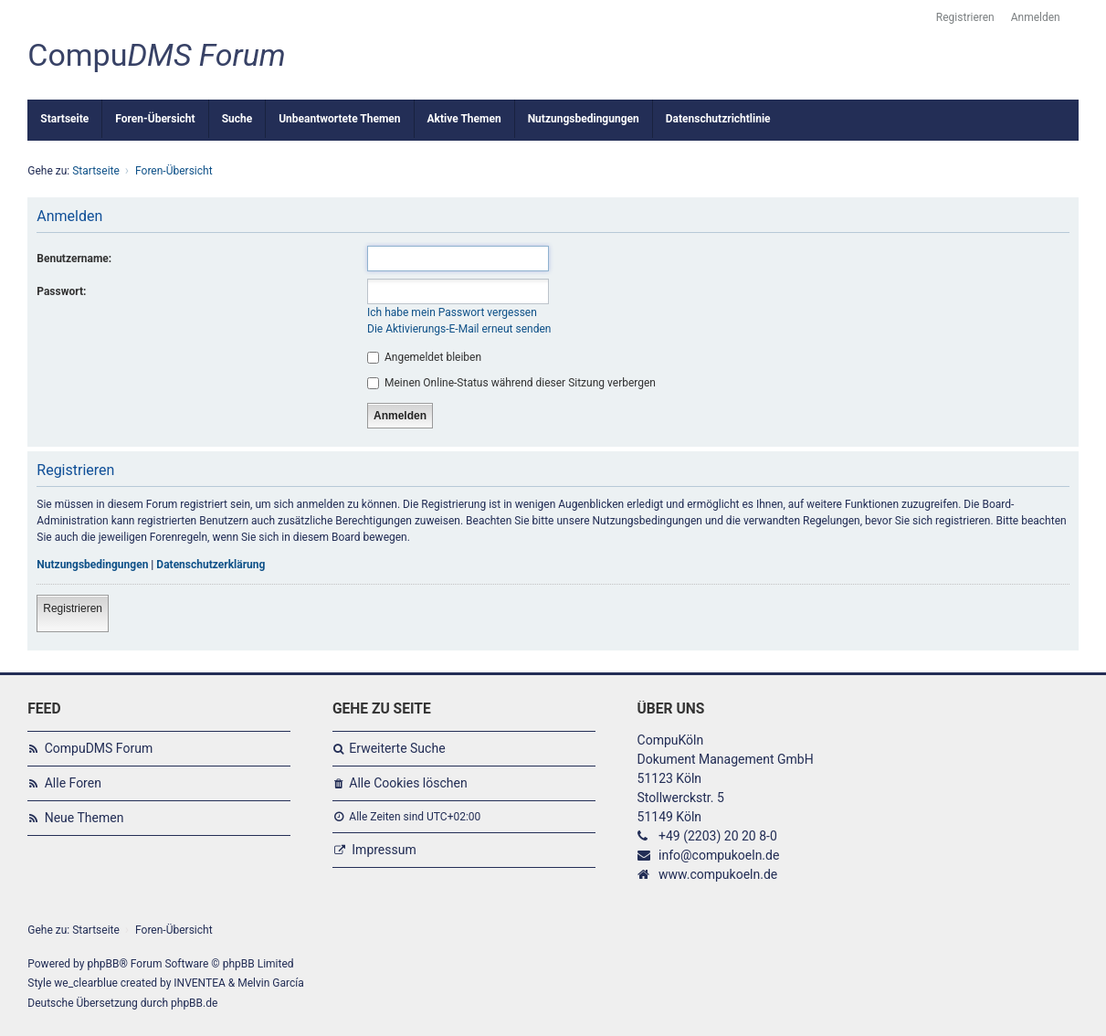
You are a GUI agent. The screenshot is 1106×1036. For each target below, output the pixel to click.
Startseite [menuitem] (64, 118)
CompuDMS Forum (99, 748)
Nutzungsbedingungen (92, 564)
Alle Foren (73, 783)
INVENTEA (199, 983)
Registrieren (72, 608)
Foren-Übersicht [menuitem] (155, 118)
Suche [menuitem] (237, 118)
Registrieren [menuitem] (965, 17)
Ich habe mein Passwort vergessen (452, 312)
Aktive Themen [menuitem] (464, 118)
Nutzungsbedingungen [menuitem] (583, 118)
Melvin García (270, 983)
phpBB (103, 963)
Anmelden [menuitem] (1035, 17)
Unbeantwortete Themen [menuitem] (339, 118)
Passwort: (61, 291)
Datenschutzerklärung (210, 564)
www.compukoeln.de (717, 874)
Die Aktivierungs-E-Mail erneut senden (459, 328)
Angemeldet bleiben (424, 357)
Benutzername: (74, 258)
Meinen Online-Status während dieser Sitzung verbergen (511, 382)
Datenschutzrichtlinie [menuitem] (718, 118)
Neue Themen (84, 817)
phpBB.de (194, 1003)
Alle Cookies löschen (408, 783)
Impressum (384, 849)
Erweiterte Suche (397, 748)
